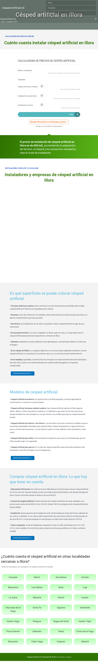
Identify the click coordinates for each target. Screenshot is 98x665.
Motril (37, 581)
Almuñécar (61, 581)
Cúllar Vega (37, 645)
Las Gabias (37, 591)
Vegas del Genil (61, 625)
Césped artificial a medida (28, 87)
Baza (61, 591)
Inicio (50, 3)
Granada (13, 581)
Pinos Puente (13, 635)
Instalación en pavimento (27, 96)
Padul (61, 635)
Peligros (37, 625)
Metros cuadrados (25, 70)
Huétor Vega (13, 625)
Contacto (51, 13)
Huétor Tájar (85, 625)
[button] (49, 123)
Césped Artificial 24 (13, 7)
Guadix (84, 601)
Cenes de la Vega (85, 635)
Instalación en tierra (25, 105)
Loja (85, 591)
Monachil (13, 645)
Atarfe (61, 601)
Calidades (21, 80)
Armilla (85, 581)
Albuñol (85, 645)
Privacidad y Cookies (64, 661)
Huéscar (61, 645)
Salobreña (85, 611)
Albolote (37, 601)
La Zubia (13, 601)
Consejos (51, 8)
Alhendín (37, 635)
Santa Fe (37, 611)
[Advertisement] (49, 201)
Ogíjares (61, 611)
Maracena (13, 591)
